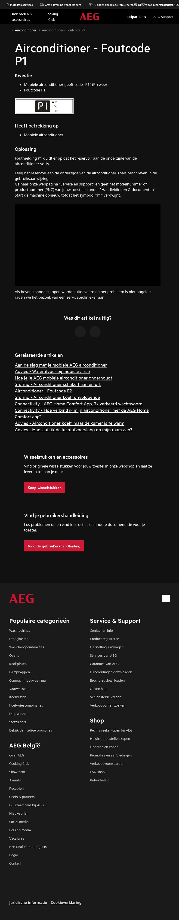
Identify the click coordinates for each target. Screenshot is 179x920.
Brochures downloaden (107, 680)
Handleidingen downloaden (111, 672)
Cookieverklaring (66, 902)
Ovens (14, 655)
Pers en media (20, 830)
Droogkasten (18, 638)
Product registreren (104, 638)
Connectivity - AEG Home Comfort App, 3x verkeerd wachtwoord (78, 403)
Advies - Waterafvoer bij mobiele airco (52, 371)
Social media (19, 821)
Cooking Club (19, 763)
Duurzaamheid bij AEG (26, 805)
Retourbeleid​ (100, 780)
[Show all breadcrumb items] (7, 29)
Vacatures (16, 838)
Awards (15, 780)
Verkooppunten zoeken (107, 705)
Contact (15, 863)
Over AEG (16, 755)
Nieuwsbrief (18, 813)
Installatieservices (19, 4)
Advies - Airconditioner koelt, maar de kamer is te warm (69, 423)
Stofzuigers (17, 722)
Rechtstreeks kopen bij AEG (111, 730)
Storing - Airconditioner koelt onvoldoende (57, 397)
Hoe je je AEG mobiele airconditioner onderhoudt (63, 377)
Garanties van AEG (104, 663)
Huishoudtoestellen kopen (110, 738)
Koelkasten (17, 697)
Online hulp (99, 688)
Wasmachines (19, 630)
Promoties (164, 4)
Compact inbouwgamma (27, 680)
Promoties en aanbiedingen (111, 755)
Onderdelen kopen (104, 746)
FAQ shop (97, 771)
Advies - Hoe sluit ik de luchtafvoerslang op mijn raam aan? (73, 429)
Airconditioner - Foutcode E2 (43, 390)
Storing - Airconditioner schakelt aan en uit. (58, 384)
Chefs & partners (22, 796)
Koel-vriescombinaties (26, 705)
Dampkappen (19, 672)
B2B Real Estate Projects (28, 846)
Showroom (17, 771)
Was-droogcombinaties (26, 647)
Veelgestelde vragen (105, 697)
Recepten (16, 788)
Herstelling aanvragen (106, 647)
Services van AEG (103, 655)
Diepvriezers (18, 713)
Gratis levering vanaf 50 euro (60, 4)
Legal (13, 855)
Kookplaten (18, 663)
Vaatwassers (18, 688)
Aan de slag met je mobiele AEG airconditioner (61, 364)
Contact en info (101, 630)
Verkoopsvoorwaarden (107, 763)
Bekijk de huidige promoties (30, 730)
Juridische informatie (28, 902)
